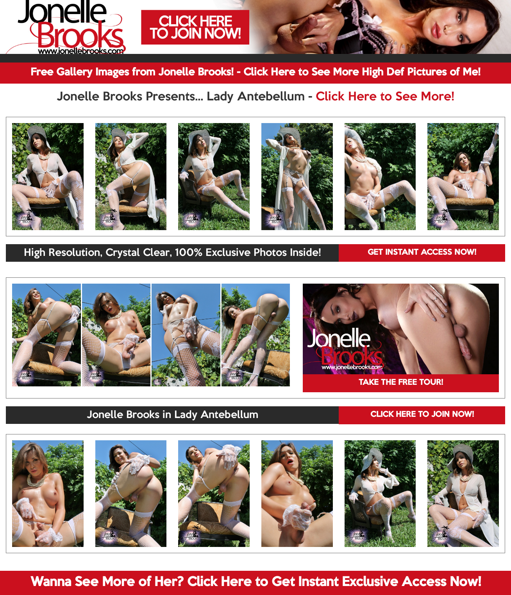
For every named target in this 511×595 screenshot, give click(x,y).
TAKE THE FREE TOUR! (401, 382)
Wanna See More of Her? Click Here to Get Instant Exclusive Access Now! (255, 582)
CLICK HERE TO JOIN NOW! (422, 414)
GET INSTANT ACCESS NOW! (422, 252)
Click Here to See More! (385, 97)
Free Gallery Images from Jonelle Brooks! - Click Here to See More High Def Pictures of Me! (255, 72)
